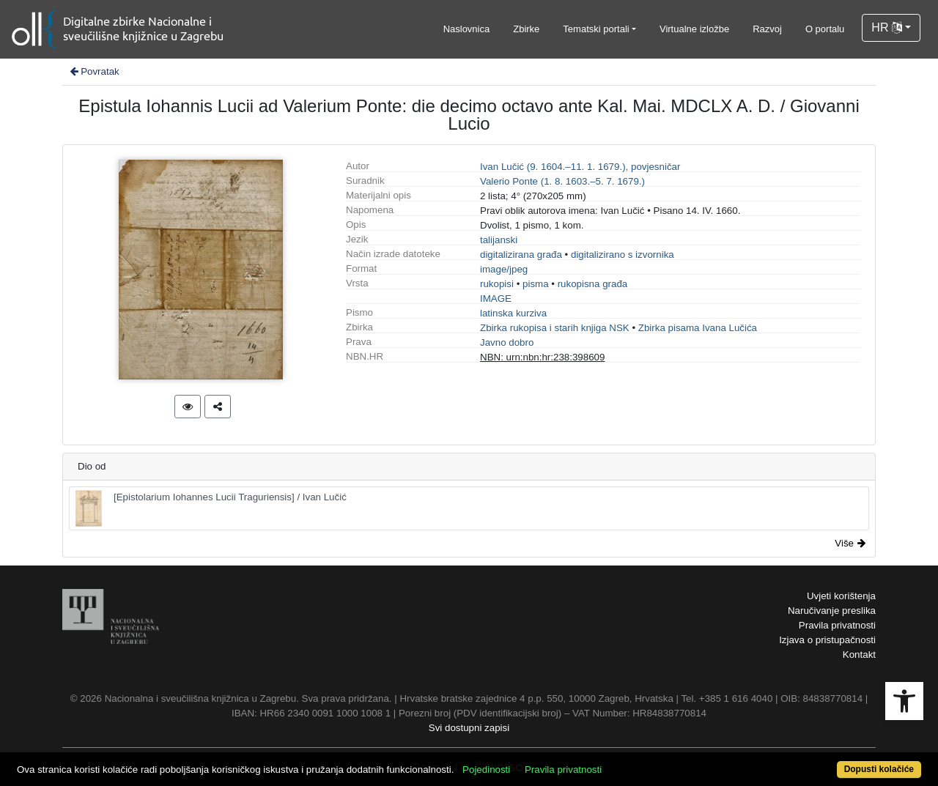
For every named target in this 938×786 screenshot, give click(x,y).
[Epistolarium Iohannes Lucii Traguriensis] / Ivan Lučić (211, 508)
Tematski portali (596, 28)
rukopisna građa (593, 283)
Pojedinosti (486, 769)
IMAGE (496, 298)
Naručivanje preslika (832, 610)
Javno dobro (506, 342)
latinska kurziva (513, 313)
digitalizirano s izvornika (622, 254)
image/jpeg (504, 269)
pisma (535, 283)
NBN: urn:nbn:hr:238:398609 (542, 357)
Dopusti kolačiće (879, 769)
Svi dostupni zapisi (469, 727)
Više (850, 543)
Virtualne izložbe (694, 28)
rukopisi (497, 283)
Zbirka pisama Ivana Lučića (697, 327)
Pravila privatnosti (837, 625)
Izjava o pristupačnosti (827, 639)
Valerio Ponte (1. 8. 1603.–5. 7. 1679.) (562, 181)
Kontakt (859, 654)
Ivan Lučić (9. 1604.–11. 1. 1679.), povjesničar (580, 166)
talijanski (498, 239)
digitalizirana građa (521, 254)
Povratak (93, 71)
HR (886, 27)
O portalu (824, 28)
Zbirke (526, 28)
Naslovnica (466, 28)
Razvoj (767, 28)
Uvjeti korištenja (841, 595)
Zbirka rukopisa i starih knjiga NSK (554, 327)
